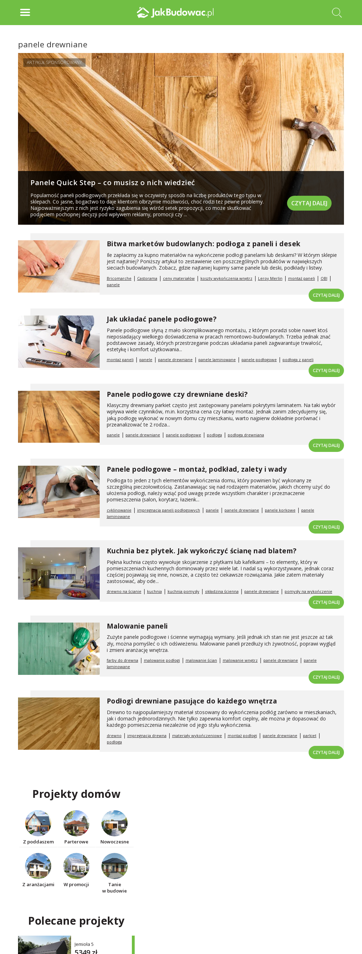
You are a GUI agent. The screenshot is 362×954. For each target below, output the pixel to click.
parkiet (309, 735)
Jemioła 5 (84, 944)
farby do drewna (122, 660)
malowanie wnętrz (240, 660)
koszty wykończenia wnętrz (226, 278)
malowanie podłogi (162, 660)
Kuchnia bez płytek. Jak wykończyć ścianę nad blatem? (202, 550)
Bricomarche (119, 278)
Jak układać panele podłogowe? (162, 319)
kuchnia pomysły (183, 591)
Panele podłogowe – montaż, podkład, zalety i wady (197, 469)
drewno (114, 735)
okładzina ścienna (222, 591)
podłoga (214, 434)
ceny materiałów (179, 278)
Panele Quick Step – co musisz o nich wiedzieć (112, 182)
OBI (324, 278)
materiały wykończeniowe (197, 735)
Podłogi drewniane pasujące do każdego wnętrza (192, 701)
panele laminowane (217, 359)
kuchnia (154, 591)
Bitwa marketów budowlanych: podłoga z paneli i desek (203, 243)
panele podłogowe (259, 359)
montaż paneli (301, 278)
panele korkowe (280, 510)
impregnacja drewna (147, 735)
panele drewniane (175, 359)
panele (113, 284)
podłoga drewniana (246, 434)
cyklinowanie (119, 510)
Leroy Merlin (270, 278)
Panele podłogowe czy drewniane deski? (177, 394)
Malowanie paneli (137, 626)
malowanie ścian (201, 660)
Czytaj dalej (309, 203)
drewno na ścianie (124, 591)
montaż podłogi (242, 735)
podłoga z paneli (298, 359)
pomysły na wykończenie (308, 591)
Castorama (147, 278)
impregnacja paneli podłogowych (168, 510)
